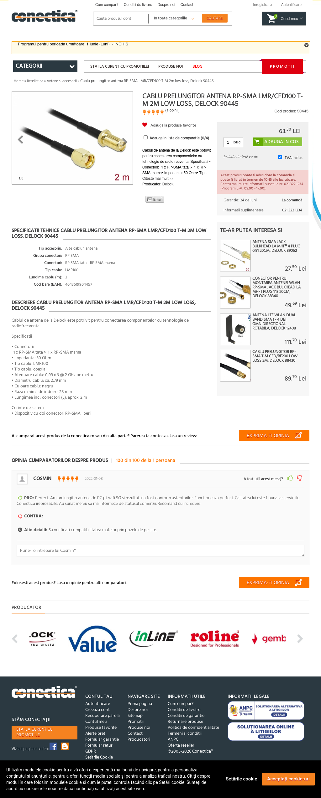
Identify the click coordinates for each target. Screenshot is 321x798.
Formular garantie (102, 739)
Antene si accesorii (62, 81)
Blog (197, 66)
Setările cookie (241, 779)
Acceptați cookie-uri (288, 779)
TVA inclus (293, 158)
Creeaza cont (97, 709)
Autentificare (97, 703)
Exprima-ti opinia (268, 436)
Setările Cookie (99, 757)
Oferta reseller (181, 745)
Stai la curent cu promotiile (34, 732)
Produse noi (170, 66)
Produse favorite (101, 727)
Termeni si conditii (185, 733)
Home (19, 81)
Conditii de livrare (138, 5)
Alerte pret (95, 733)
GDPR (90, 751)
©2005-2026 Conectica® (190, 751)
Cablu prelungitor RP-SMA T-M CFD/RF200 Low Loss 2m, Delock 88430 (274, 356)
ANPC (173, 739)
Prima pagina (140, 703)
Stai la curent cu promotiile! (119, 66)
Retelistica (35, 81)
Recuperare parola (102, 715)
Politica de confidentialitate (193, 727)
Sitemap (135, 715)
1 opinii (172, 110)
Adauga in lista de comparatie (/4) (179, 138)
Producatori (139, 739)
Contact (187, 5)
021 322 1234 (292, 210)
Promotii (282, 66)
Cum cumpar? (106, 5)
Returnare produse (185, 721)
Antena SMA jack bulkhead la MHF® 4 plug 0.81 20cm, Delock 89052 (276, 246)
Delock (168, 184)
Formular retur (99, 745)
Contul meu (96, 721)
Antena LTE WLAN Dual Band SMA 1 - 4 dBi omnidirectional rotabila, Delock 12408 (274, 322)
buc (237, 142)
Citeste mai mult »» (157, 178)
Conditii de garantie (186, 715)
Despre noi (166, 5)
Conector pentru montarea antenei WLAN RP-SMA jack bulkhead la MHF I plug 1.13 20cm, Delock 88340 (276, 287)
